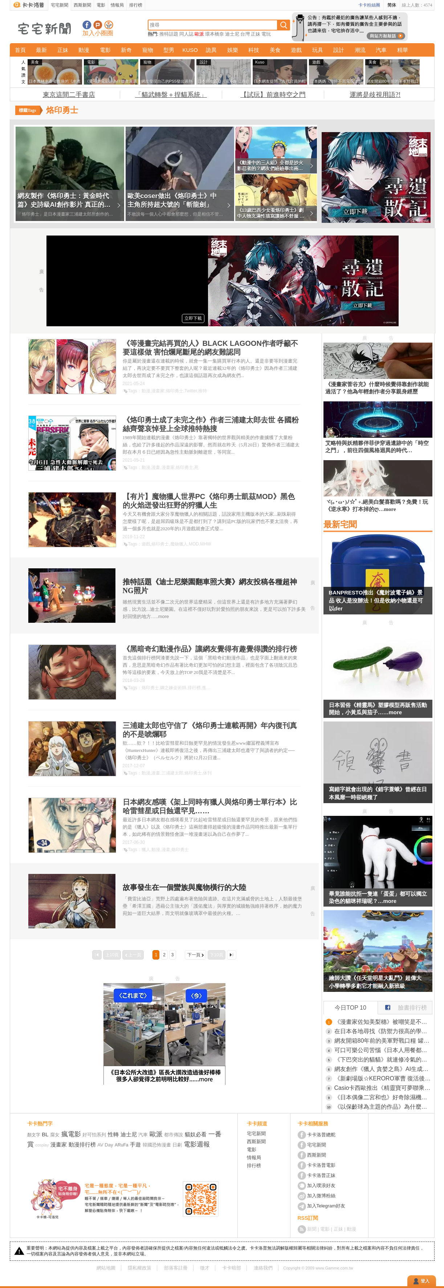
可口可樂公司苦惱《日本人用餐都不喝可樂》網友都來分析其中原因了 (383, 1050)
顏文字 (33, 1134)
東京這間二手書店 (69, 94)
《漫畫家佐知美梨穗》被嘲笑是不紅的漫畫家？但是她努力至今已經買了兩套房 (383, 1022)
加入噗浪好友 (97, 24)
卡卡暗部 (231, 1268)
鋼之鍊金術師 (173, 687)
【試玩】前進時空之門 (273, 94)
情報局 (117, 5)
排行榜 (135, 5)
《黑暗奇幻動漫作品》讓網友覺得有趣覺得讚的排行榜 (210, 649)
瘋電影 (71, 1134)
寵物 (147, 50)
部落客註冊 (176, 1268)
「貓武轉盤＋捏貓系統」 (171, 94)
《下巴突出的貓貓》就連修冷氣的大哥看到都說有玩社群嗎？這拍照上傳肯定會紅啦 (383, 1059)
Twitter (190, 390)
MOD (194, 544)
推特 (202, 390)
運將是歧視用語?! (375, 94)
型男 (168, 50)
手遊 (135, 1144)
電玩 (266, 34)
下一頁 (193, 954)
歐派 (199, 34)
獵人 (146, 849)
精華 (402, 50)
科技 (253, 50)
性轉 (113, 1134)
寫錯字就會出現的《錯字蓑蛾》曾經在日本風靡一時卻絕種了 (378, 793)
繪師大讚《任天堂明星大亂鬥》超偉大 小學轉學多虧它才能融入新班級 (375, 982)
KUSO (190, 50)
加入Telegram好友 (326, 1206)
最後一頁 (231, 955)
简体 (391, 5)
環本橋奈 (214, 34)
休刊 (207, 773)
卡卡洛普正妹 (321, 1175)
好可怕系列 (94, 1134)
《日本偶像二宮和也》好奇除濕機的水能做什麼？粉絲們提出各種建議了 (383, 1097)
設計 (338, 50)
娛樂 (232, 50)
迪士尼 (232, 34)
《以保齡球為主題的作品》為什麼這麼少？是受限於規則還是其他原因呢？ (383, 1107)
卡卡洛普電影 (321, 1165)
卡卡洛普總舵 (321, 1134)
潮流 (360, 50)
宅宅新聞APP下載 (108, 24)
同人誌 (186, 34)
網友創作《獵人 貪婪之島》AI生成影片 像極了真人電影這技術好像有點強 (383, 1069)
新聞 (312, 1229)
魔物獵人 (179, 544)
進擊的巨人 (213, 687)
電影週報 (197, 1144)
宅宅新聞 (59, 5)
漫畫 (155, 467)
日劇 (177, 1145)
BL (45, 1134)
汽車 (381, 50)
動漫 (83, 50)
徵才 (204, 1268)
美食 (275, 50)
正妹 (255, 34)
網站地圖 (106, 1268)
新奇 (126, 50)
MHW (205, 544)
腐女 (55, 1134)
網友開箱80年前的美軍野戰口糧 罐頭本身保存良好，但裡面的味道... (383, 1041)
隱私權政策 (139, 1268)
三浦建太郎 (172, 773)
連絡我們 (263, 1268)
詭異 (211, 50)
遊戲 (296, 50)
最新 (41, 50)
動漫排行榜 (82, 1144)
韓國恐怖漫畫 (157, 1145)
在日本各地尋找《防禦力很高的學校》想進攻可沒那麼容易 (383, 1031)
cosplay (42, 1145)
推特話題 (168, 34)
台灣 (245, 34)
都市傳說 (173, 1134)
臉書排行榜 (402, 1006)
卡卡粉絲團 (369, 5)
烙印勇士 (174, 390)
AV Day (105, 1145)
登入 (425, 1281)
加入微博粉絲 (321, 1195)
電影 (101, 5)
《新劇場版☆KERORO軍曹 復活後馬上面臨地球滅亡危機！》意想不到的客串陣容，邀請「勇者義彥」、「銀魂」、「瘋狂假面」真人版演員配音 (383, 1078)
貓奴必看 (196, 1134)
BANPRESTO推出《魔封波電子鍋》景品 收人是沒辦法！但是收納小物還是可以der (376, 600)
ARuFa (121, 1145)
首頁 (20, 50)
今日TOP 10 (350, 1008)
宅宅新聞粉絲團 (86, 24)
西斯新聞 (82, 5)
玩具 (317, 50)
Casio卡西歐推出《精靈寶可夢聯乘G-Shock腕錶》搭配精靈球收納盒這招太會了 (383, 1088)
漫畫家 (157, 390)
